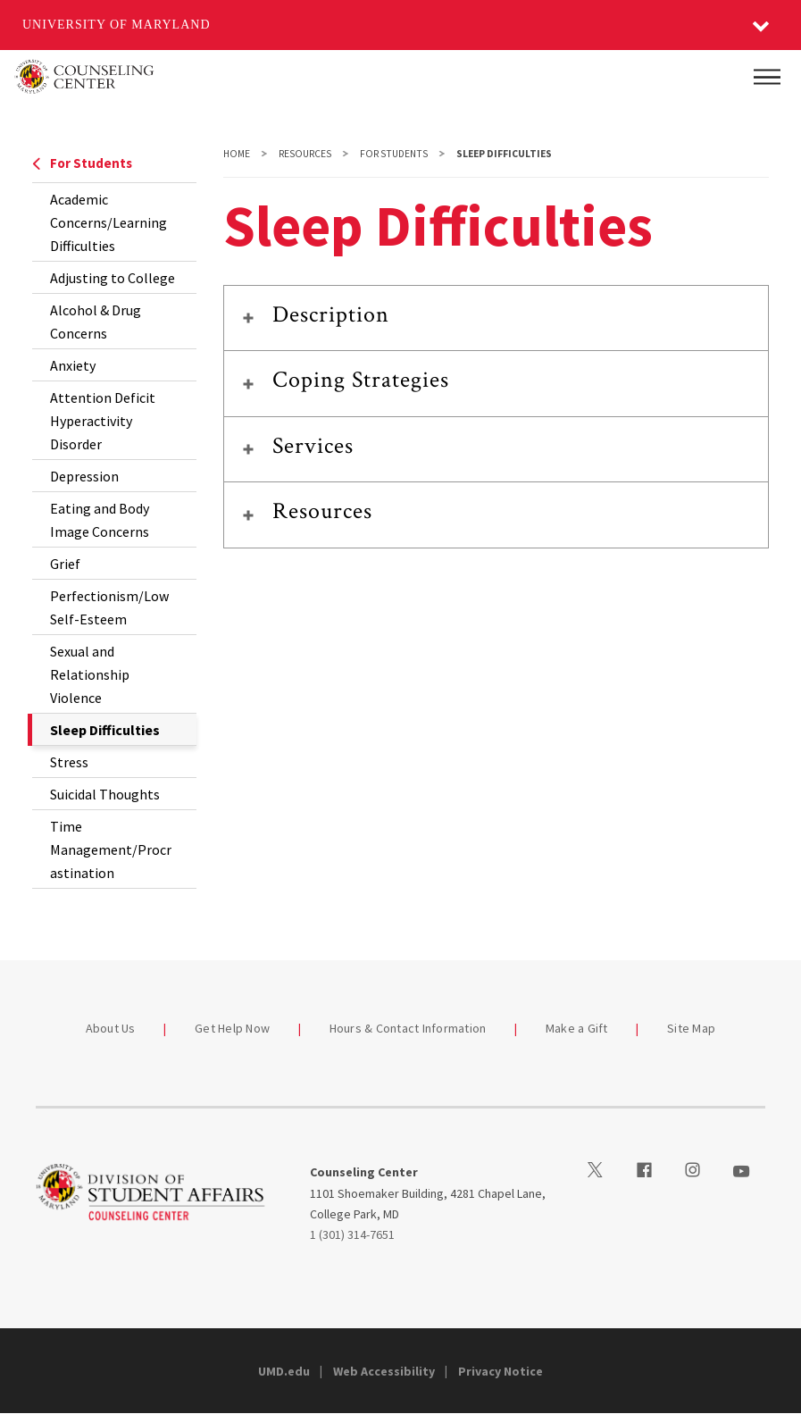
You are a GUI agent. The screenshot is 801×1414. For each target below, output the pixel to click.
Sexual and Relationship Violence (89, 674)
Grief (65, 564)
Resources (305, 153)
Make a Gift (577, 1028)
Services (313, 446)
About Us (111, 1028)
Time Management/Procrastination (110, 849)
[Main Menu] (767, 76)
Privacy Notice (500, 1371)
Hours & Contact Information (408, 1028)
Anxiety (73, 365)
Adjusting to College (112, 278)
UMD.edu (284, 1371)
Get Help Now (232, 1028)
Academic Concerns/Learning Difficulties (108, 222)
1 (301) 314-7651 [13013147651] (352, 1234)
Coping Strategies (361, 379)
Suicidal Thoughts (105, 794)
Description (330, 314)
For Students (82, 163)
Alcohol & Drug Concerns (95, 321)
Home (236, 153)
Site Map (691, 1028)
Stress (69, 762)
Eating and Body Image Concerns (99, 519)
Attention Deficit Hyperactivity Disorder (102, 421)
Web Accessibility (384, 1371)
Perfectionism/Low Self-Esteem (109, 607)
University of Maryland (116, 24)
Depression (84, 476)
